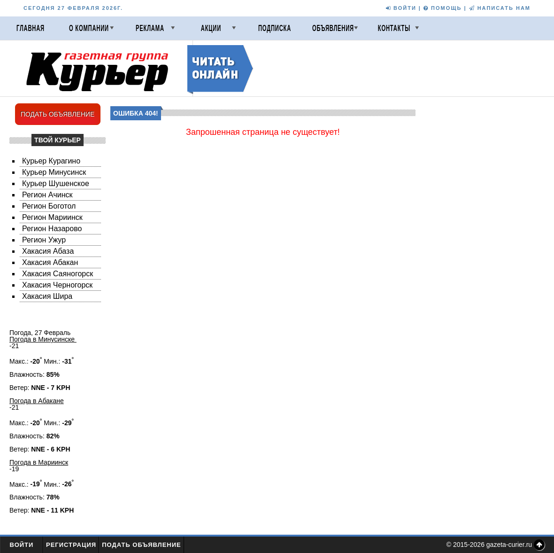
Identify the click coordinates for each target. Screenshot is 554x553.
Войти (22, 544)
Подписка (274, 28)
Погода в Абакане (36, 401)
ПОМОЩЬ (442, 8)
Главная (30, 28)
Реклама (150, 28)
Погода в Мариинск (38, 462)
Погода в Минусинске (43, 339)
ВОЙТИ (401, 8)
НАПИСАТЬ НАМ (500, 8)
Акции (211, 28)
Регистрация (71, 544)
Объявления (333, 28)
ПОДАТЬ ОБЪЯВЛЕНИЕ (58, 114)
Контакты (394, 28)
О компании (89, 28)
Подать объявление (141, 544)
